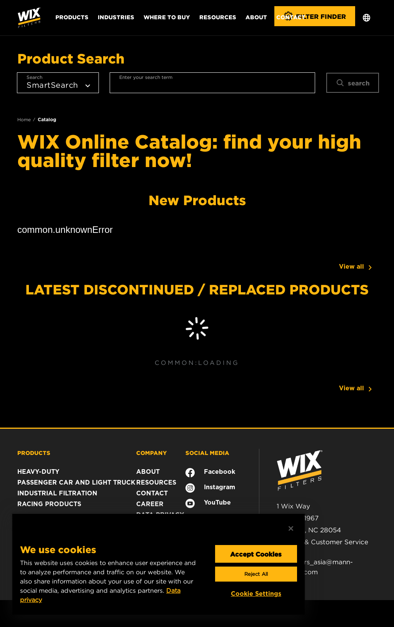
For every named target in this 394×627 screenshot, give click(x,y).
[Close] (290, 528)
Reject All (256, 574)
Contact (291, 16)
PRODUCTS (33, 452)
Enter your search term (145, 77)
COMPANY (151, 452)
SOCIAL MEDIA (207, 452)
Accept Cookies (256, 554)
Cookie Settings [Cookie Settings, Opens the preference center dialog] (256, 593)
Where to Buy (167, 16)
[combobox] (212, 83)
